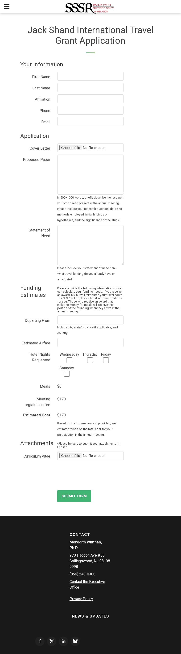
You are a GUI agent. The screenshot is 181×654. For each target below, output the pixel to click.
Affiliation (42, 99)
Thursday (90, 357)
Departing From (37, 320)
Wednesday (69, 357)
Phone (45, 110)
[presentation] (93, 475)
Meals (45, 386)
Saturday (67, 371)
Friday (106, 357)
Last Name (41, 88)
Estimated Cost (36, 415)
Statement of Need (39, 233)
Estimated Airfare (35, 343)
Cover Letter (40, 148)
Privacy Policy (81, 599)
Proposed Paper (36, 159)
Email (45, 122)
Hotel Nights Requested (39, 357)
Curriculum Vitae (37, 456)
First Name (41, 77)
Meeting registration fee (37, 402)
